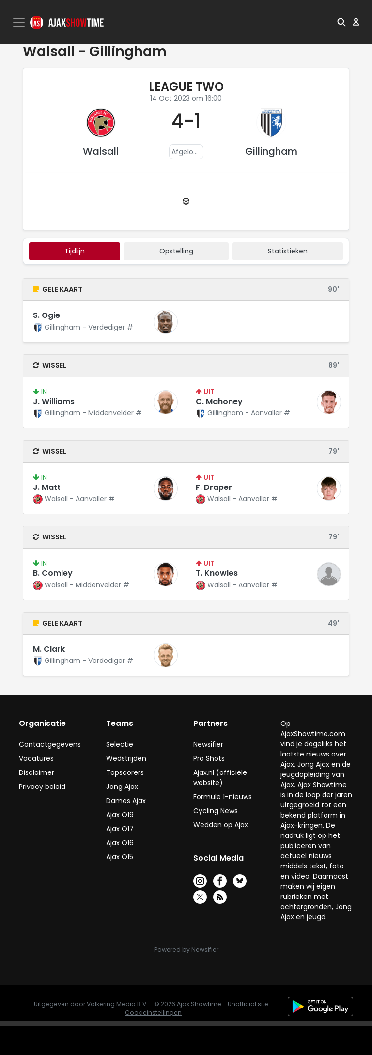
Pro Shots (209, 758)
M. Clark (49, 649)
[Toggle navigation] (20, 22)
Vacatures (36, 758)
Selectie (119, 744)
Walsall (101, 151)
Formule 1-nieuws (222, 797)
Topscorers (125, 772)
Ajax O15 (119, 857)
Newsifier (208, 744)
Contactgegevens (50, 744)
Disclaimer (36, 772)
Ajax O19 (120, 814)
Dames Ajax (126, 800)
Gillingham (271, 151)
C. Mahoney (219, 401)
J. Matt (47, 487)
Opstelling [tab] (176, 251)
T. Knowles (217, 573)
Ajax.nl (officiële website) (220, 777)
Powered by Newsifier (186, 949)
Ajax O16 (120, 843)
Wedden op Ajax (220, 825)
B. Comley (53, 573)
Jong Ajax (122, 786)
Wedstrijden (126, 758)
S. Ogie (46, 315)
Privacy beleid (42, 786)
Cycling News (215, 811)
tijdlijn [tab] (74, 251)
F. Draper (214, 487)
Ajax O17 (120, 829)
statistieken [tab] (288, 251)
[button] (341, 22)
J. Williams (54, 401)
